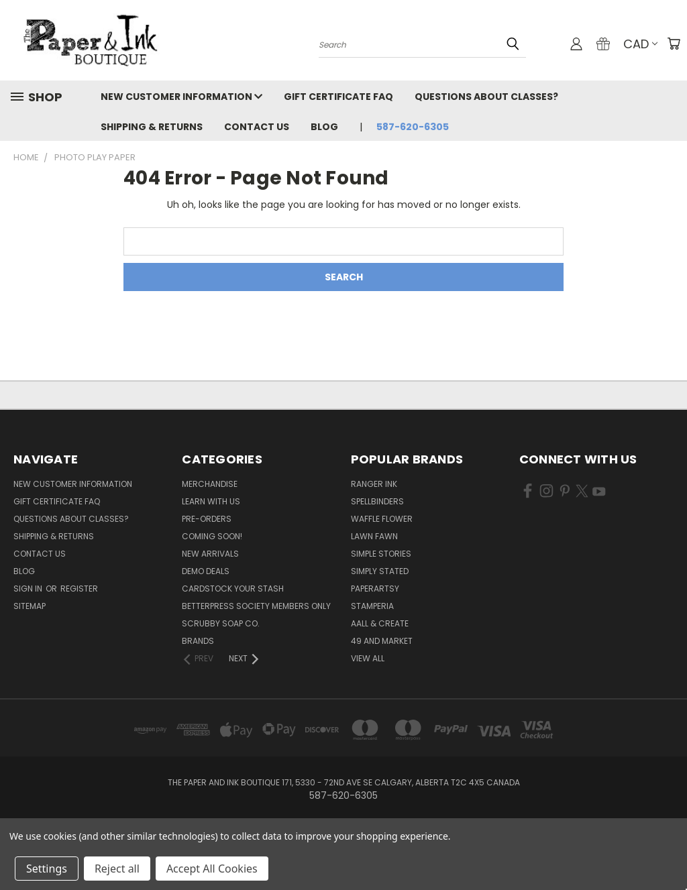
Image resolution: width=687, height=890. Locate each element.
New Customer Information (181, 96)
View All (367, 658)
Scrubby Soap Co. (221, 623)
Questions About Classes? (486, 96)
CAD (640, 44)
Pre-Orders (206, 518)
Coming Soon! (212, 536)
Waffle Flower (382, 518)
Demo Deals (205, 571)
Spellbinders (377, 501)
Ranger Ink (374, 484)
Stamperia (372, 606)
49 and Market (382, 641)
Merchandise (209, 484)
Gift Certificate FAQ (338, 96)
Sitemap (29, 606)
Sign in (28, 588)
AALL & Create (380, 623)
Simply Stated (380, 571)
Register (79, 588)
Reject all (117, 868)
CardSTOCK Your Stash (233, 588)
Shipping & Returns (152, 126)
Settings (46, 868)
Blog (324, 126)
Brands (198, 641)
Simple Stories (381, 553)
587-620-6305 (412, 126)
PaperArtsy (375, 588)
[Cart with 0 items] (673, 43)
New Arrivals (210, 553)
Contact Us (256, 126)
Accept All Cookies (212, 868)
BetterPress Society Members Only (256, 606)
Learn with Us (211, 501)
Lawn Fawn (374, 536)
